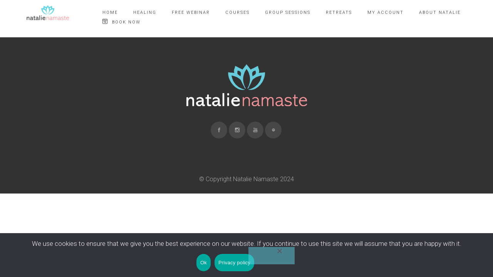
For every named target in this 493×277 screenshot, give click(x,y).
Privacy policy (234, 262)
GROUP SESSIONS (287, 12)
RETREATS (339, 12)
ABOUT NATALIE (440, 12)
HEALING (144, 12)
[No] (271, 255)
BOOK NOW (121, 22)
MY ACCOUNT (385, 12)
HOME (110, 12)
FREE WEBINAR (191, 12)
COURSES (237, 12)
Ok (203, 262)
